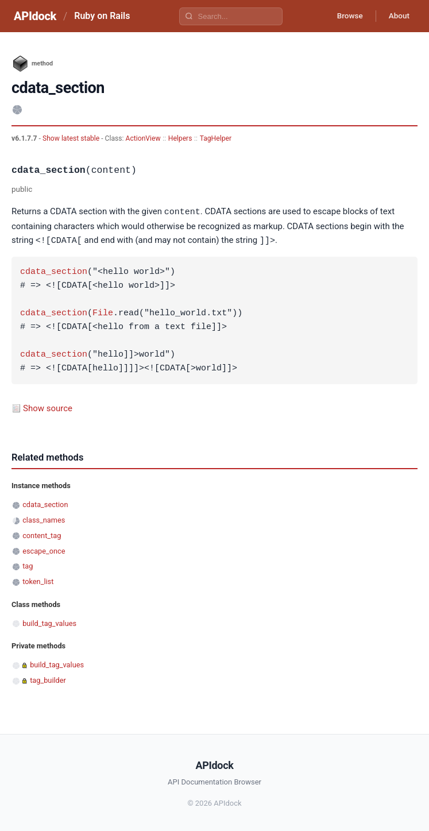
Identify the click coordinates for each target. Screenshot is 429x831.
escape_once (43, 550)
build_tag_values (49, 622)
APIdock (35, 16)
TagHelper (215, 138)
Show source (47, 407)
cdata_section (53, 271)
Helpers (180, 138)
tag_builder (48, 679)
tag (27, 565)
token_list (37, 580)
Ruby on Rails (102, 15)
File (102, 312)
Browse (345, 16)
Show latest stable (71, 138)
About (397, 16)
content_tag (41, 534)
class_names (43, 519)
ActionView (143, 138)
